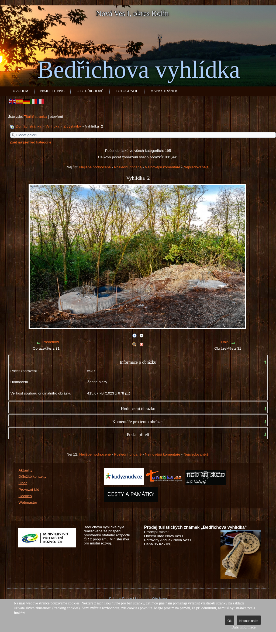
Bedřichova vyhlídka (138, 69)
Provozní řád (29, 489)
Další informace (243, 627)
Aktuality (25, 470)
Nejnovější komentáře (162, 167)
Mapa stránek (163, 91)
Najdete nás (52, 91)
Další (225, 342)
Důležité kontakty (33, 476)
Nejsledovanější (196, 167)
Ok (229, 621)
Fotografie (127, 91)
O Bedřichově (90, 91)
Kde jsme (159, 599)
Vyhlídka (53, 126)
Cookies (25, 496)
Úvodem (20, 91)
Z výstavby (72, 126)
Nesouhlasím (248, 621)
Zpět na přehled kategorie (30, 142)
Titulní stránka (35, 117)
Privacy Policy (120, 599)
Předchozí (50, 342)
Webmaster (28, 502)
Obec (23, 483)
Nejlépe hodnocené (95, 167)
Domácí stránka (28, 126)
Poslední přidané (128, 167)
